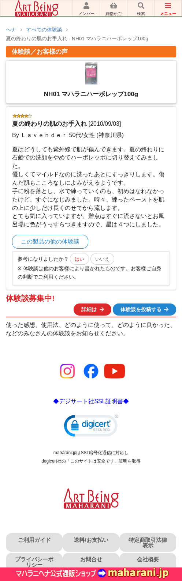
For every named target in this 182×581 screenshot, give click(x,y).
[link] (91, 427)
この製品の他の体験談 (50, 241)
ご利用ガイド (34, 540)
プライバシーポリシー (34, 562)
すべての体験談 (44, 30)
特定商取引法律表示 (148, 542)
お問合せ (91, 559)
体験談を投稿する (145, 309)
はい (79, 259)
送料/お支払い (91, 540)
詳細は (93, 309)
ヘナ (11, 30)
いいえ (102, 259)
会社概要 (148, 559)
